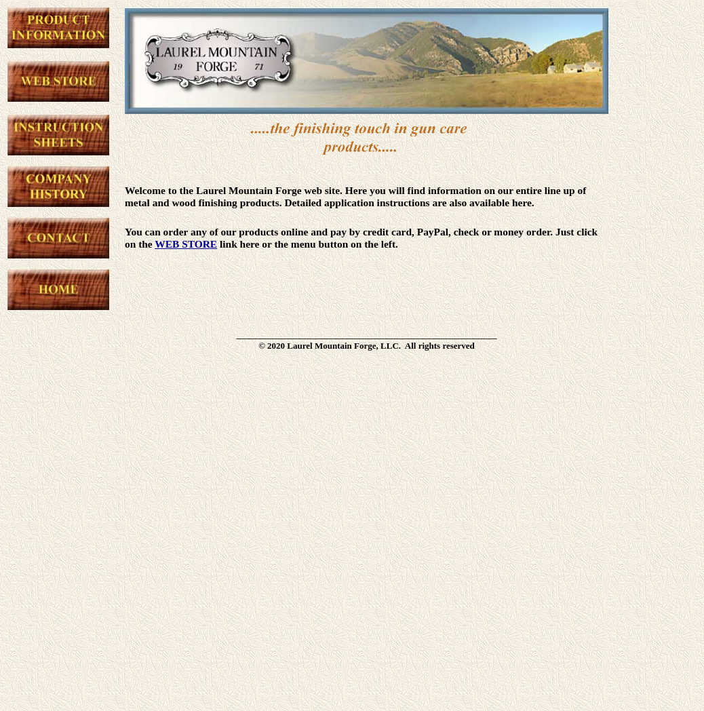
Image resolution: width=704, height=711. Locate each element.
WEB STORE (186, 244)
